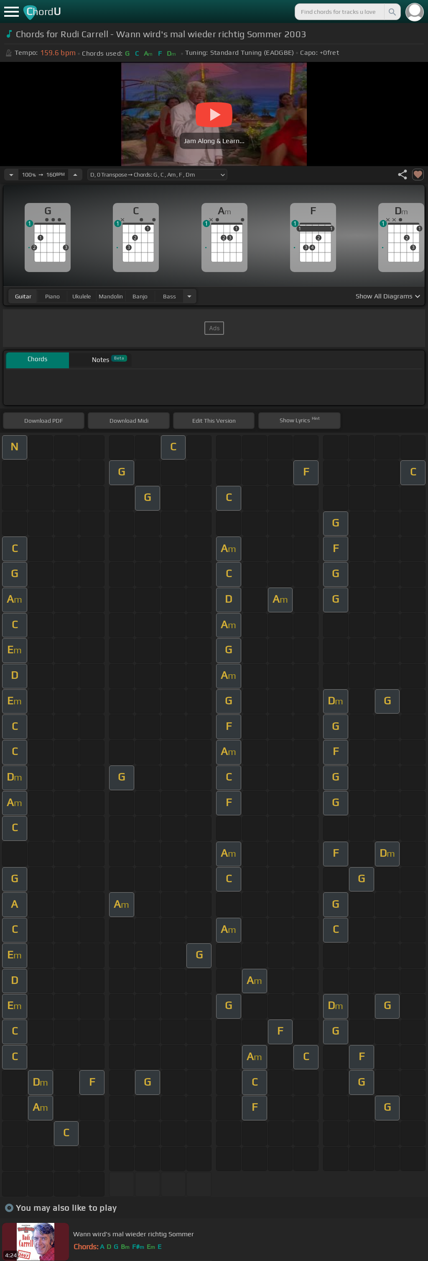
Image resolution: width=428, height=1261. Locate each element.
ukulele (81, 296)
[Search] (391, 11)
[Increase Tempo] (75, 174)
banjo (140, 296)
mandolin (111, 296)
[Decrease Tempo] (11, 174)
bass (169, 296)
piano (52, 296)
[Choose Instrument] (189, 296)
